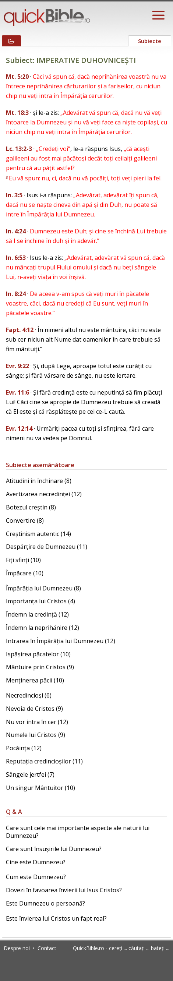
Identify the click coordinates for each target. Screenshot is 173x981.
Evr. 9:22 (17, 366)
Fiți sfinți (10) (23, 560)
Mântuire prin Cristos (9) (40, 667)
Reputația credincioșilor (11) (44, 761)
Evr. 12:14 (19, 428)
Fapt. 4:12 (19, 330)
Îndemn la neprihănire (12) (42, 628)
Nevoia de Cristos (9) (34, 709)
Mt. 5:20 (17, 77)
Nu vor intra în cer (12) (37, 722)
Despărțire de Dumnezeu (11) (46, 547)
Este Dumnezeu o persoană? (45, 903)
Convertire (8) (25, 520)
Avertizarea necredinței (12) (44, 494)
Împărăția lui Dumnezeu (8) (43, 588)
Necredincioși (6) (29, 695)
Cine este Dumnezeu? (36, 862)
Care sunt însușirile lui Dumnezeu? (54, 849)
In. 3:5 (14, 195)
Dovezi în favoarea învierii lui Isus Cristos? (64, 890)
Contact (47, 948)
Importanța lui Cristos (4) (40, 601)
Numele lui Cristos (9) (35, 735)
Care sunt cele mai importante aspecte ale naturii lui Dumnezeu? (77, 832)
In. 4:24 (16, 231)
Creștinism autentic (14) (38, 534)
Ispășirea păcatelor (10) (38, 654)
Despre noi (17, 948)
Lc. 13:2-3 (19, 149)
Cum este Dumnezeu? (36, 877)
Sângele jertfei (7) (30, 774)
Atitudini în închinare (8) (38, 481)
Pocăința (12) (24, 748)
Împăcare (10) (24, 573)
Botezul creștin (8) (31, 507)
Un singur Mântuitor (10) (40, 788)
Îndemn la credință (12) (37, 614)
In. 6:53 (16, 258)
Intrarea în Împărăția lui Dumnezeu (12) (60, 641)
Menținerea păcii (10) (35, 680)
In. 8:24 (16, 294)
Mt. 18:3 (17, 113)
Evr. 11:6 (17, 392)
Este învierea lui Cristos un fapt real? (56, 918)
